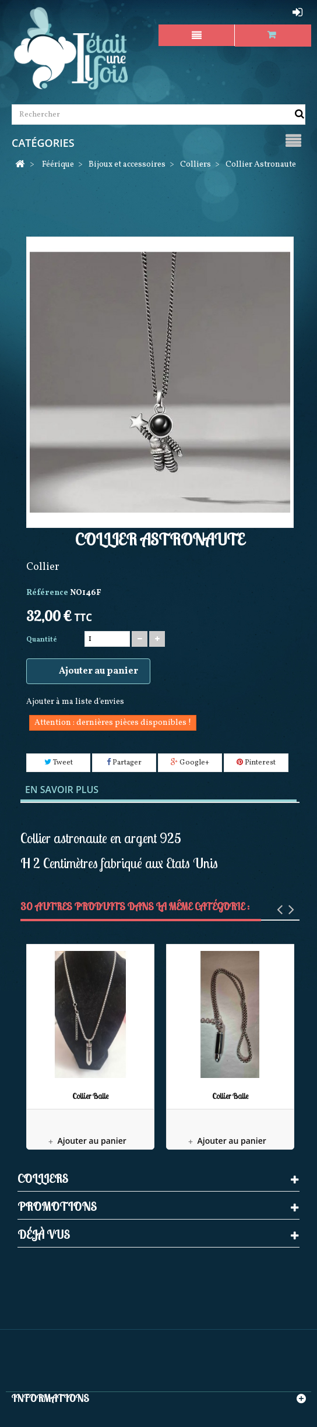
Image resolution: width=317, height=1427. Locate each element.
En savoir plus (61, 789)
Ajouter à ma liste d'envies (75, 701)
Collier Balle (90, 1096)
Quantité (41, 639)
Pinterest (256, 762)
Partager (124, 762)
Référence (47, 592)
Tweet (58, 762)
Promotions (57, 1206)
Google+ (190, 762)
